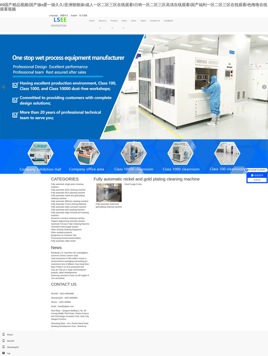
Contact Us (155, 21)
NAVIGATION (58, 25)
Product (114, 21)
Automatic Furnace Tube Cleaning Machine (70, 224)
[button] (103, 27)
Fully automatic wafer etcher (63, 241)
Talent (143, 21)
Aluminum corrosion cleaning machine (68, 218)
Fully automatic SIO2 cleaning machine (68, 190)
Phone (6, 335)
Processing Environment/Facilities (66, 238)
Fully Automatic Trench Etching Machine (68, 204)
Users (133, 21)
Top (5, 353)
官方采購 (82, 15)
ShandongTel (9, 347)
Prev (3, 87)
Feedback (168, 21)
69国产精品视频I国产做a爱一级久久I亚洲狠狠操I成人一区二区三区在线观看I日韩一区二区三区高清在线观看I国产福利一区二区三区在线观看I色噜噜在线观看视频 (133, 7)
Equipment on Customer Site (63, 235)
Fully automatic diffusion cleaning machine (69, 201)
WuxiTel (7, 341)
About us (102, 21)
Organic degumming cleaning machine (68, 221)
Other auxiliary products (61, 232)
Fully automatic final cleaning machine (68, 210)
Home (91, 21)
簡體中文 (64, 15)
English (74, 15)
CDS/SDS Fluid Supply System (65, 227)
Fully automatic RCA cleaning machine (68, 193)
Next (264, 87)
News (124, 21)
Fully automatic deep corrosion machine (68, 207)
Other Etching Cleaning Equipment (66, 229)
